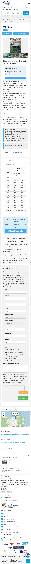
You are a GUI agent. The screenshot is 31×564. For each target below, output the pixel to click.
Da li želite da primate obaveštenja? (14, 352)
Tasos (23, 19)
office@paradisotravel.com (10, 540)
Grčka (10, 19)
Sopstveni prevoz (10, 160)
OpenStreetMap (21, 426)
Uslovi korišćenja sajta (9, 522)
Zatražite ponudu (15, 231)
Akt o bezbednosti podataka (11, 527)
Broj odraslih (8, 333)
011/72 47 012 (11, 224)
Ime (6, 289)
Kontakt (5, 524)
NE (10, 360)
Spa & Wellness (16, 470)
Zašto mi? (6, 516)
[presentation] (13, 388)
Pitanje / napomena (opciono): (11, 363)
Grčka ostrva (17, 19)
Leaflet (11, 426)
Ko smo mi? (6, 514)
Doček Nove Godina (22, 468)
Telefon (6, 308)
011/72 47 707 (17, 537)
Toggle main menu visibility (29, 2)
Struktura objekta (9, 327)
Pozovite (23, 398)
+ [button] (3, 413)
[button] (26, 39)
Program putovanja (17, 152)
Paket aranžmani (10, 164)
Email (6, 302)
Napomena (7, 156)
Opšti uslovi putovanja (9, 519)
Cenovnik (7, 152)
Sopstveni (16, 349)
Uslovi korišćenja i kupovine (9, 500)
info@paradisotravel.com (11, 9)
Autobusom (8, 349)
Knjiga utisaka (6, 497)
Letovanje (5, 19)
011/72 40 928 (20, 225)
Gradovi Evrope (6, 470)
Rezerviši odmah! (15, 78)
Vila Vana (10, 461)
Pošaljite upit (21, 33)
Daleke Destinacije (7, 472)
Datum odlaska (9, 321)
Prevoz (6, 347)
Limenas (6, 21)
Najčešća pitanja (6, 495)
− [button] (3, 415)
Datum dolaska (9, 314)
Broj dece (7, 339)
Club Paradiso (19, 561)
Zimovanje (12, 468)
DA (6, 360)
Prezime (7, 296)
